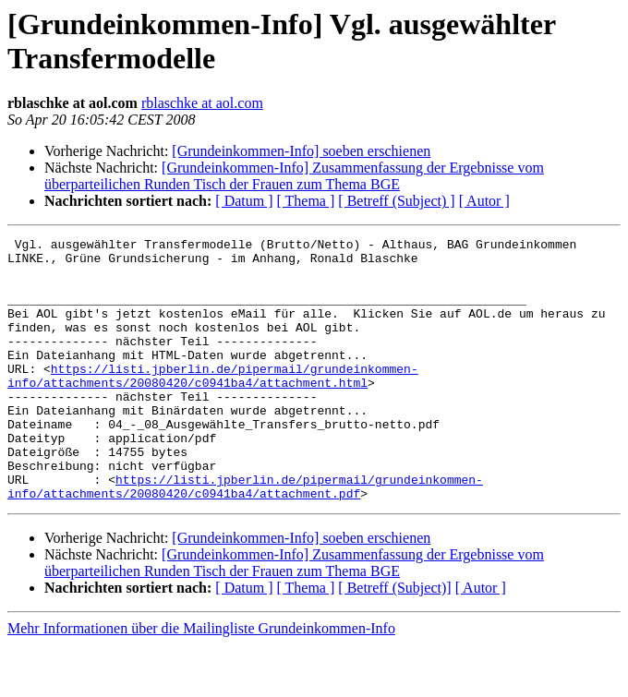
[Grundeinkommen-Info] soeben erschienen (301, 151)
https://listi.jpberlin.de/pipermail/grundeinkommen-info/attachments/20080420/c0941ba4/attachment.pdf (245, 537)
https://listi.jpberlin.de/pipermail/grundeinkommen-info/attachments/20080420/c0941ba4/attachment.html (212, 404)
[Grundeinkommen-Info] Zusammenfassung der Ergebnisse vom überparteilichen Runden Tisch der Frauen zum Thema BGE (294, 176)
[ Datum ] (243, 201)
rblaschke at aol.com (202, 103)
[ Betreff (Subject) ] (396, 201)
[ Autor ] (484, 201)
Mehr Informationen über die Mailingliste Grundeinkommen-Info (201, 681)
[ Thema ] (306, 201)
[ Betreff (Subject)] (394, 640)
